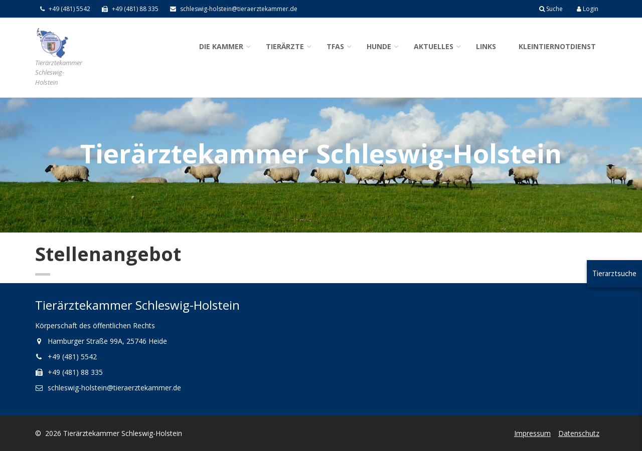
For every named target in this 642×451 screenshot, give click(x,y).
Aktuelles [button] (433, 46)
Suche (551, 9)
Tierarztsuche (614, 273)
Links (486, 46)
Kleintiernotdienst (557, 46)
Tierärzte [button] (285, 46)
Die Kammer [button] (221, 46)
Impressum (532, 433)
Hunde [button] (379, 46)
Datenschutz (578, 433)
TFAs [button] (335, 46)
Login (587, 9)
